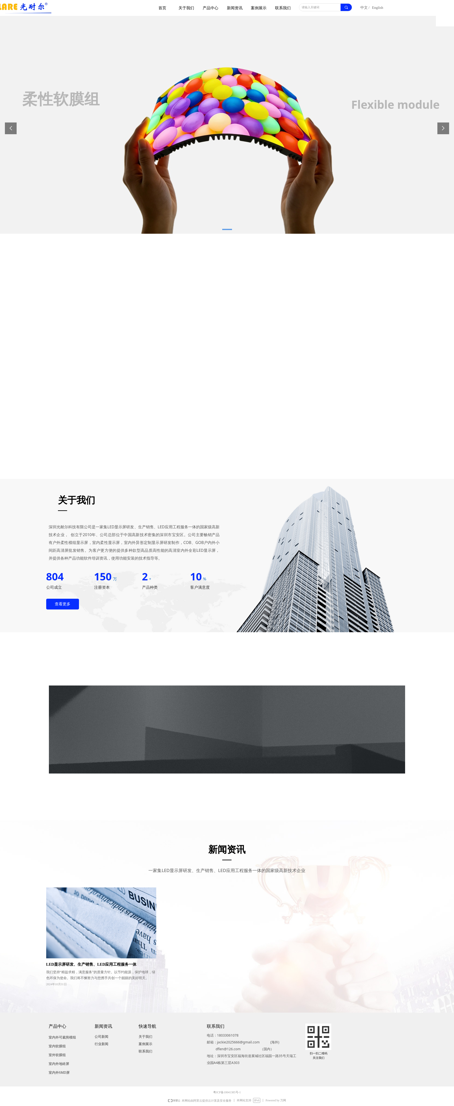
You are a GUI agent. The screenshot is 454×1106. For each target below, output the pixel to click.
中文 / (365, 8)
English (377, 8)
